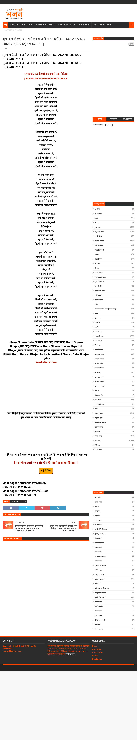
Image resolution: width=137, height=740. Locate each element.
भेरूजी (96, 313)
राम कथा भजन (99, 363)
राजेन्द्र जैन (97, 584)
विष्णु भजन (98, 400)
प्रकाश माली (98, 552)
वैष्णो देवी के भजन (99, 404)
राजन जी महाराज (99, 579)
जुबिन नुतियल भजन (100, 534)
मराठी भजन (98, 327)
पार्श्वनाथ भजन (99, 300)
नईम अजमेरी (98, 547)
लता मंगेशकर (98, 602)
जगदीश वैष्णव (98, 525)
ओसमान (97, 506)
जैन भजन (97, 263)
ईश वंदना (97, 223)
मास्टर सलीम (98, 561)
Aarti (13, 25)
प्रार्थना (96, 304)
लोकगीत (97, 391)
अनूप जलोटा (98, 497)
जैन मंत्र (97, 268)
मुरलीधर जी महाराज (100, 565)
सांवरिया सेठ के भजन (100, 422)
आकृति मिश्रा (98, 502)
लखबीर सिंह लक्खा (100, 597)
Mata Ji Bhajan (101, 25)
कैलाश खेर (97, 515)
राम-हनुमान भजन (99, 386)
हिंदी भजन (97, 441)
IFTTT (24, 501)
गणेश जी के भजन (99, 241)
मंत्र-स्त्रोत (97, 322)
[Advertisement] (85, 13)
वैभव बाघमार (98, 615)
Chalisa (83, 25)
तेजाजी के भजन (99, 273)
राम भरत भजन (99, 377)
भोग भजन (97, 318)
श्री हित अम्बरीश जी (100, 620)
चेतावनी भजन (98, 259)
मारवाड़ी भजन (98, 341)
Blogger (15, 501)
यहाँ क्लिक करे (70, 654)
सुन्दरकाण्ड (97, 431)
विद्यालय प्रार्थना (99, 395)
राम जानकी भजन (99, 368)
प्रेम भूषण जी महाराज (100, 556)
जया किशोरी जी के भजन (101, 529)
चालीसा (97, 254)
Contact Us (97, 652)
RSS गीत (97, 209)
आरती (96, 218)
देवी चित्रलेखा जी (99, 543)
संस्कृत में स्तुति (98, 418)
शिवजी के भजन (99, 413)
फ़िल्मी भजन (98, 450)
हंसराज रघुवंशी (99, 629)
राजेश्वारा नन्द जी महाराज (102, 588)
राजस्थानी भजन (99, 350)
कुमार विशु (97, 511)
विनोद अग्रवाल (98, 611)
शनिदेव (96, 409)
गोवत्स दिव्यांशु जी (99, 250)
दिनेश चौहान (98, 538)
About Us (96, 649)
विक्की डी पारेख (99, 606)
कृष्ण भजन (97, 227)
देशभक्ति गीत (98, 286)
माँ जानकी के (98, 332)
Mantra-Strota (66, 25)
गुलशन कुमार (98, 520)
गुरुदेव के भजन (99, 245)
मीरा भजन (97, 345)
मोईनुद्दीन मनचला (99, 575)
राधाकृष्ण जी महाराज (100, 593)
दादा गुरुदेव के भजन (100, 277)
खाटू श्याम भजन (99, 232)
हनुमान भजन (98, 436)
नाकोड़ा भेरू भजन (99, 291)
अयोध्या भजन (98, 214)
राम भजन (97, 372)
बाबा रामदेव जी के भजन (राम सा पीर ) (105, 309)
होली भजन (97, 445)
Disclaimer (97, 659)
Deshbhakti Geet (45, 25)
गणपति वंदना (98, 236)
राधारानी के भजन (99, 359)
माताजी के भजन (99, 336)
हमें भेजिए (46, 470)
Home (94, 646)
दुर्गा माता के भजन (99, 282)
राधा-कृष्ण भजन (99, 354)
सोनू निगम (97, 624)
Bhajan (26, 25)
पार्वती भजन (98, 295)
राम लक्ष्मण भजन (99, 382)
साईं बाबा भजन (99, 427)
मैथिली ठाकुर (98, 570)
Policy (95, 656)
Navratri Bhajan (14, 30)
